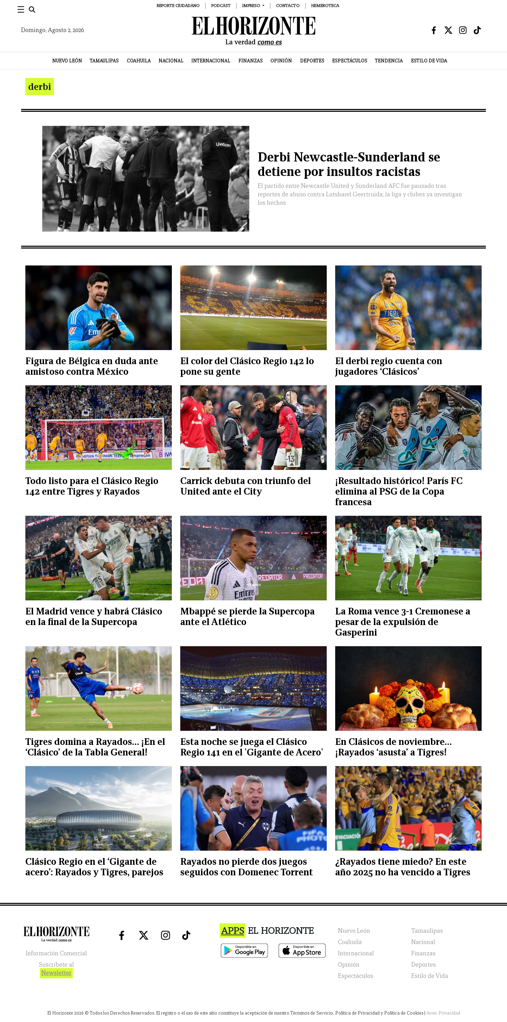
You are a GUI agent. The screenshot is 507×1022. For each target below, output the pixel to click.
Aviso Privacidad (443, 1013)
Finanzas (250, 60)
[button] (253, 5)
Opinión (281, 60)
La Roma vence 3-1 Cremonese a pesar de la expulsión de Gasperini (402, 621)
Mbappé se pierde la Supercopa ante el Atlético (247, 616)
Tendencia (389, 60)
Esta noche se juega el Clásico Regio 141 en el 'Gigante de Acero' (251, 747)
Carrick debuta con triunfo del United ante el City (245, 486)
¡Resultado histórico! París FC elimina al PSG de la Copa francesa (399, 491)
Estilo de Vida (429, 60)
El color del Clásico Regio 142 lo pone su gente (247, 366)
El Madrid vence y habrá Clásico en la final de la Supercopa (93, 616)
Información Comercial (56, 953)
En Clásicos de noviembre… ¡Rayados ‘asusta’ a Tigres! (393, 747)
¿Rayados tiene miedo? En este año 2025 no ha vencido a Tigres (402, 867)
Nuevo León (67, 60)
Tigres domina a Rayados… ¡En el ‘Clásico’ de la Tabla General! (95, 747)
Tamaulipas (104, 60)
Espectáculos (349, 60)
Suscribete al (56, 969)
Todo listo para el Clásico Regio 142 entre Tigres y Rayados (91, 486)
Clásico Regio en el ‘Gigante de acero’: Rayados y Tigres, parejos (94, 867)
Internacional (210, 60)
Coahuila (139, 60)
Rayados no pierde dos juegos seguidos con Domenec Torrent (246, 867)
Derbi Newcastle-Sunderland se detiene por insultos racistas (349, 164)
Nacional (170, 60)
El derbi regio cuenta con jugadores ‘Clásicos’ (388, 366)
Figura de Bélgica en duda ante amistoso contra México (91, 366)
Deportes (312, 60)
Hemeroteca (325, 5)
